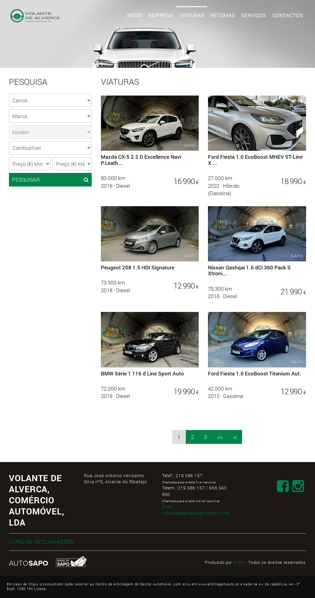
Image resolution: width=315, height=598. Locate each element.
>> (220, 436)
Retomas (222, 15)
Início (134, 15)
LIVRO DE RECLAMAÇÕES (41, 541)
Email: (196, 510)
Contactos (288, 15)
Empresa (161, 15)
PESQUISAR (50, 179)
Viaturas (191, 15)
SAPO (238, 562)
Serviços (253, 15)
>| (235, 436)
